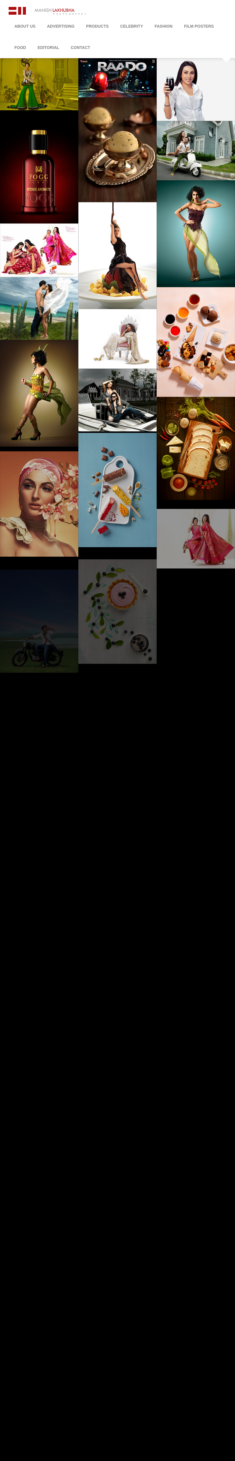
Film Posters (199, 26)
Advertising (61, 26)
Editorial (48, 48)
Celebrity (131, 26)
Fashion (164, 26)
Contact (80, 48)
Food (20, 48)
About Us (24, 26)
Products (97, 26)
